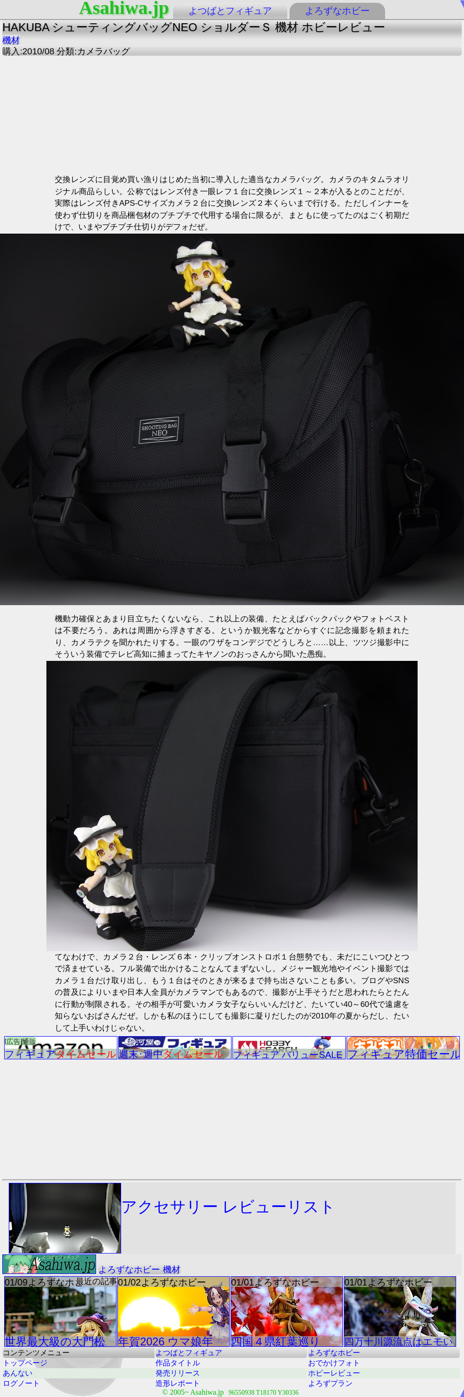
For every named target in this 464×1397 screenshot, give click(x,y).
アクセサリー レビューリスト (172, 1218)
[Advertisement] (141, 114)
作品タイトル (177, 1363)
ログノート (21, 1383)
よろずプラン (330, 1383)
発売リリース (177, 1373)
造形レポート (177, 1383)
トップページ (25, 1363)
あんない (17, 1373)
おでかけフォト (334, 1363)
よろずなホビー (337, 11)
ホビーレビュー (334, 1373)
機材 (11, 40)
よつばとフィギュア (230, 11)
